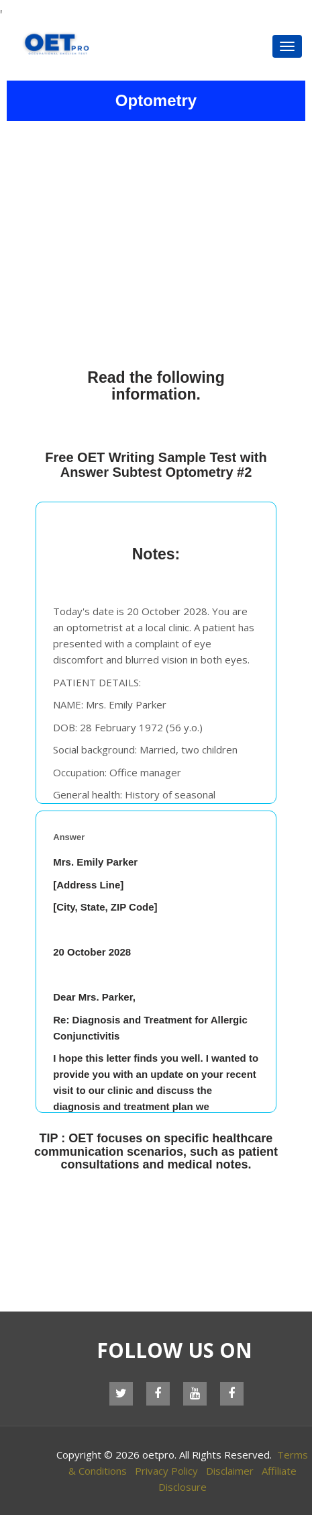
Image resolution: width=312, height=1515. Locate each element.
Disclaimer (230, 1470)
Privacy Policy (166, 1470)
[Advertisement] (156, 242)
